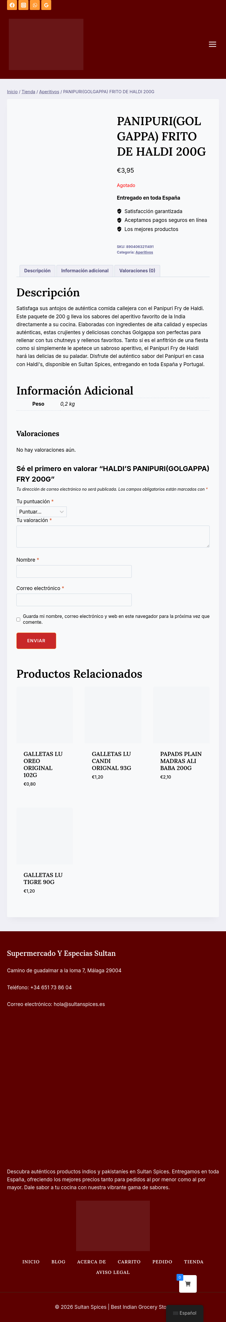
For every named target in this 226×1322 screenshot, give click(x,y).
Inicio (31, 1262)
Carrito (129, 1262)
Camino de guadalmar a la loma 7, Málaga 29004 (64, 970)
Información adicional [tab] (85, 270)
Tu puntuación (35, 501)
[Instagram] (23, 5)
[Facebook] (12, 5)
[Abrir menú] (215, 44)
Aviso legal (113, 1272)
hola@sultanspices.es (79, 1004)
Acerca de (91, 1262)
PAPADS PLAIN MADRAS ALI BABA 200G (181, 761)
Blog (59, 1262)
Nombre (27, 560)
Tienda (194, 1262)
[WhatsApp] (35, 5)
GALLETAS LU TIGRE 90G (43, 878)
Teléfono (17, 987)
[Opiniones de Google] (46, 5)
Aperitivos (144, 252)
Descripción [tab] (37, 270)
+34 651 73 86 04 (51, 987)
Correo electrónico (40, 588)
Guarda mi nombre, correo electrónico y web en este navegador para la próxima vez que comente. (116, 619)
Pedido (162, 1262)
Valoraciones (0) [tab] (137, 270)
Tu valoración (34, 520)
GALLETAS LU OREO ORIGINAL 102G (43, 764)
